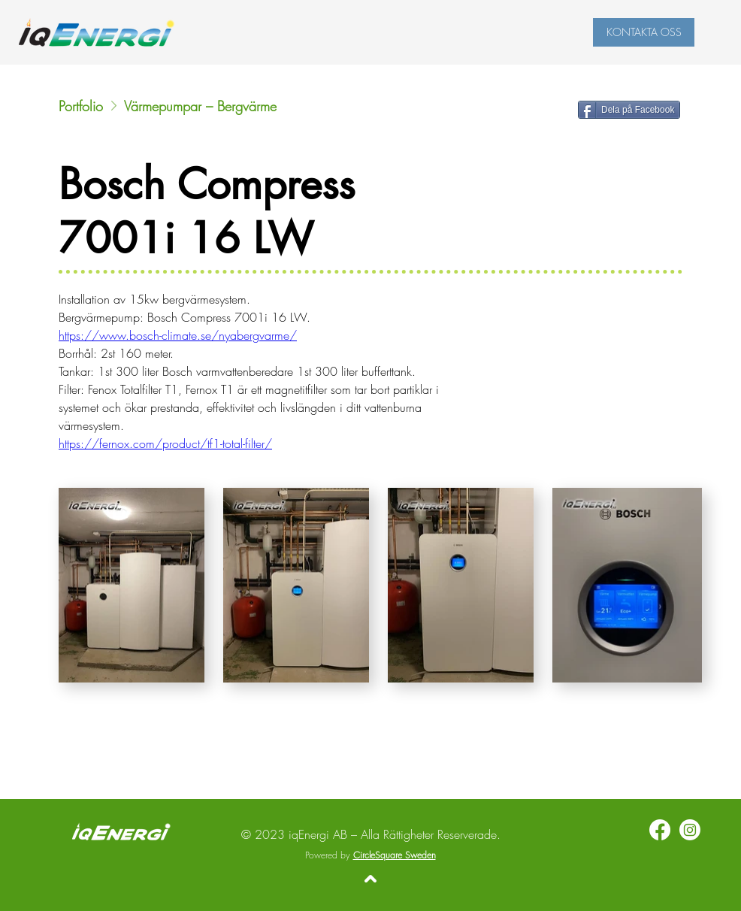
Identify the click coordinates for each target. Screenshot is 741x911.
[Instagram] (689, 829)
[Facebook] (659, 829)
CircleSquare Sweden (394, 855)
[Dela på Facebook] (629, 110)
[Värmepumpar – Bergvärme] (267, 106)
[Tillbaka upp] (370, 879)
